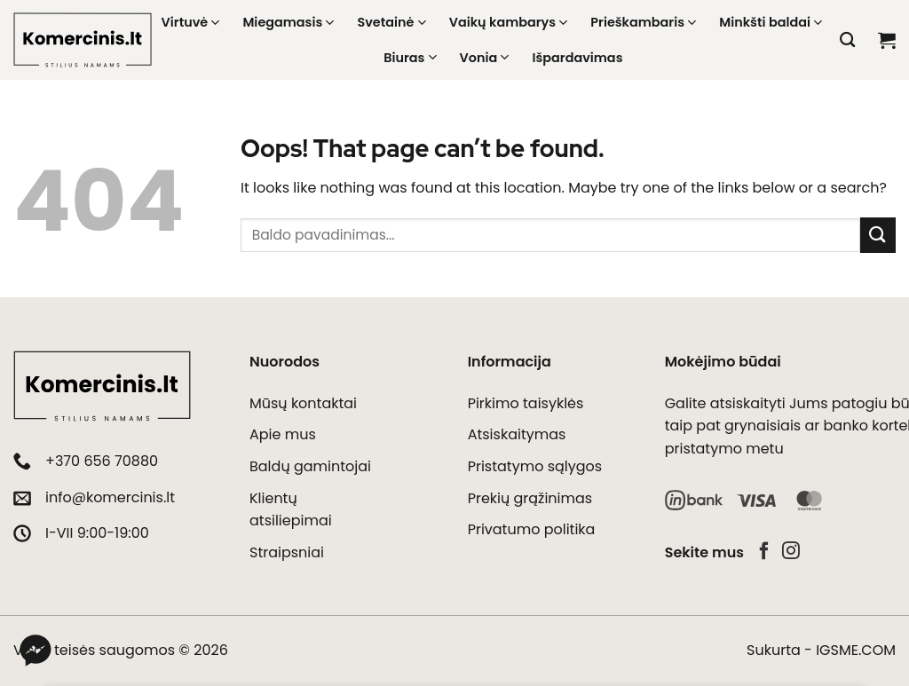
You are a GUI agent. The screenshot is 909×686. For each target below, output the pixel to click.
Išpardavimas (577, 58)
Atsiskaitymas (517, 434)
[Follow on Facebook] (764, 552)
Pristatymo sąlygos (535, 466)
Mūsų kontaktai (303, 403)
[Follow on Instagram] (791, 552)
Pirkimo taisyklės (526, 403)
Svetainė (391, 22)
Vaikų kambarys (508, 22)
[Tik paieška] (847, 40)
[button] (887, 39)
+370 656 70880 (101, 461)
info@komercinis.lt (110, 497)
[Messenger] (35, 650)
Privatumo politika (532, 529)
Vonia (485, 58)
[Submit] (878, 234)
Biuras (409, 58)
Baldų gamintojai (310, 466)
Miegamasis (288, 22)
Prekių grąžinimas (530, 498)
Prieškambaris (643, 22)
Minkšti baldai (770, 22)
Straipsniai (286, 552)
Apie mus (282, 434)
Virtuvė (191, 22)
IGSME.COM (856, 650)
